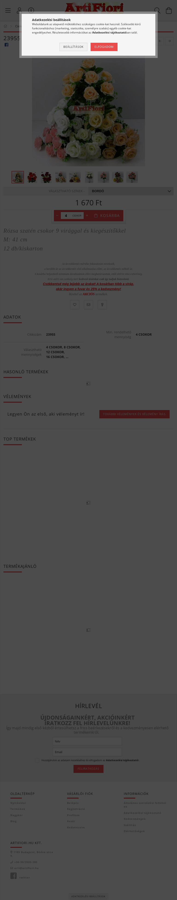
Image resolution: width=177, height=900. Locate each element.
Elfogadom (104, 47)
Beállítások (73, 47)
